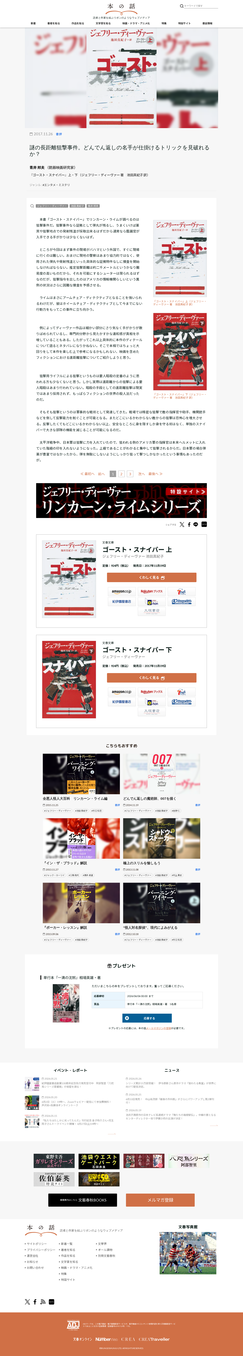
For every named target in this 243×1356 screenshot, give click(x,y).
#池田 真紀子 (81, 810)
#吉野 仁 (176, 810)
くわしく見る (149, 577)
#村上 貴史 (177, 875)
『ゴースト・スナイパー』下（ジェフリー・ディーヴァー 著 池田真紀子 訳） (180, 396)
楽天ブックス (152, 591)
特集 (164, 23)
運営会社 (32, 1255)
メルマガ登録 (160, 1200)
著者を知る (53, 23)
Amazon (122, 591)
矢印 (112, 1133)
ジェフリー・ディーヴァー (52, 205)
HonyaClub (182, 601)
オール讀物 (105, 1249)
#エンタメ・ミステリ (56, 185)
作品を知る (78, 23)
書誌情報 (207, 23)
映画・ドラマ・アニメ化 (136, 23)
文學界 (102, 1243)
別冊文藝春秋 (106, 1255)
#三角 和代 (74, 875)
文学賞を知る (103, 23)
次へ (141, 474)
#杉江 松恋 (96, 810)
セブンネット (182, 591)
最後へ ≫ (155, 474)
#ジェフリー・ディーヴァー (57, 810)
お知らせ (32, 1261)
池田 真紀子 (77, 205)
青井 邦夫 (37, 167)
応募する (138, 1018)
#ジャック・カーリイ (54, 875)
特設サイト (184, 23)
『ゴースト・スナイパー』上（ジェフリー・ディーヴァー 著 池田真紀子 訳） (180, 303)
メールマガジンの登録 (158, 1028)
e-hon (152, 601)
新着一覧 (66, 1243)
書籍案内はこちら (83, 1200)
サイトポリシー (37, 1243)
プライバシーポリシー (41, 1249)
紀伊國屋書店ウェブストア (122, 601)
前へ (101, 474)
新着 (33, 23)
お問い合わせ (35, 1267)
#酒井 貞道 (88, 875)
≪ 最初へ (87, 474)
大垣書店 (152, 611)
